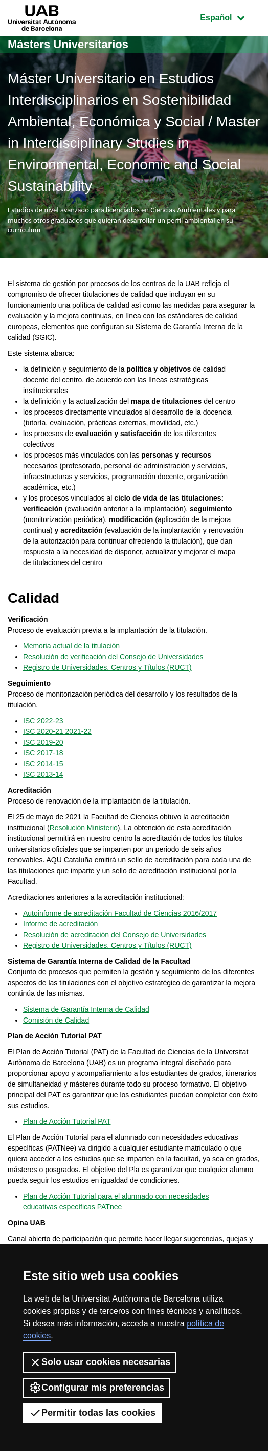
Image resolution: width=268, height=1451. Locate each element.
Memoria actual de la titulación (71, 646)
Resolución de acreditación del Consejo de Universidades (114, 934)
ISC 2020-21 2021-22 (57, 731)
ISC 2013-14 (43, 774)
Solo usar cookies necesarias (99, 1362)
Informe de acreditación (60, 924)
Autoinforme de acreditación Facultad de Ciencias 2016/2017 (120, 913)
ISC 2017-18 (43, 753)
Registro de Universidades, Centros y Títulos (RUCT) (107, 667)
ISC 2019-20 (43, 742)
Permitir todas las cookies (92, 1412)
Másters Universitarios (68, 44)
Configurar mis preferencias (96, 1387)
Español (229, 16)
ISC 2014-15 (43, 764)
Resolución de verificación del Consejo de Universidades (113, 657)
